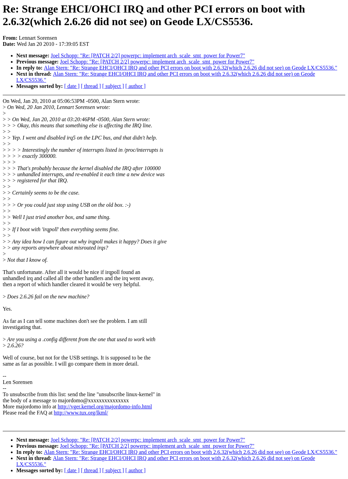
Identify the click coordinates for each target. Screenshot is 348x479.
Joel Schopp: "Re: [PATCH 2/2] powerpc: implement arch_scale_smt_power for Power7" (148, 55)
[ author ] (135, 86)
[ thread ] (91, 86)
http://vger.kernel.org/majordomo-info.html (105, 406)
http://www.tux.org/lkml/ (81, 413)
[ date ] (72, 86)
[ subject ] (113, 86)
